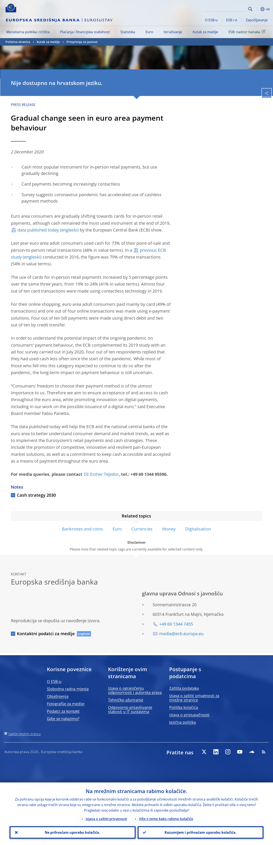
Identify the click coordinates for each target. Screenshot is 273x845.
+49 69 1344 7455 (176, 624)
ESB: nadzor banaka (247, 31)
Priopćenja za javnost (82, 42)
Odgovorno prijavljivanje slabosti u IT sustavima (130, 709)
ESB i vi (231, 20)
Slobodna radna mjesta (68, 688)
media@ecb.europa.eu (181, 633)
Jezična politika (182, 722)
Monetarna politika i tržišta (28, 32)
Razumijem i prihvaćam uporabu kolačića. (201, 832)
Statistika (127, 32)
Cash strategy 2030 (36, 495)
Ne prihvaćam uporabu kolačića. (72, 832)
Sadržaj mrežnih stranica (24, 734)
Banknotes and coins (82, 529)
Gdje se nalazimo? (63, 718)
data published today (38, 230)
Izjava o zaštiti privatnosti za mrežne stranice (194, 697)
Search (250, 9)
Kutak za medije (205, 32)
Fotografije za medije (65, 703)
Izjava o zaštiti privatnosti (106, 818)
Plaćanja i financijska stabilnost (85, 32)
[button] (257, 9)
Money (169, 529)
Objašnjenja (57, 696)
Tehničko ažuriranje (125, 699)
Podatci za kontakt (63, 711)
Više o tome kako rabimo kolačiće (166, 818)
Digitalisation (198, 529)
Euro (149, 32)
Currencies (142, 529)
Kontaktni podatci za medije (46, 633)
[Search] (225, 8)
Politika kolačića (183, 707)
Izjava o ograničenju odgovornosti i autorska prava (135, 690)
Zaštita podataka (184, 688)
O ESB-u (211, 20)
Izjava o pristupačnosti (189, 714)
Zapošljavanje (257, 20)
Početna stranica (18, 42)
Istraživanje (173, 32)
